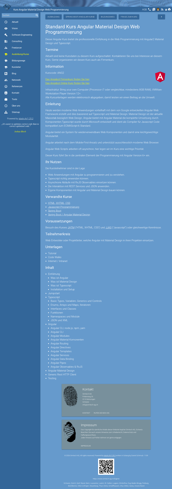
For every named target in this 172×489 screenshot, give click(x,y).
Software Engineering (18, 35)
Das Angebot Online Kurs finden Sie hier (67, 83)
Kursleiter (12, 67)
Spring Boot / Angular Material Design (69, 214)
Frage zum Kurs (129, 17)
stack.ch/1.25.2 (26, 118)
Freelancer (13, 48)
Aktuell (11, 22)
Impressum (86, 446)
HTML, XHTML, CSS (59, 203)
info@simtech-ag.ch (90, 405)
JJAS (108, 227)
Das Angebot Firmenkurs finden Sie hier (67, 79)
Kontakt (11, 93)
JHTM (71, 227)
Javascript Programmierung (63, 207)
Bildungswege (14, 60)
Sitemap (12, 112)
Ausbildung (54, 17)
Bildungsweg (108, 17)
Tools (10, 99)
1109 (146, 455)
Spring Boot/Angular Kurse (80, 17)
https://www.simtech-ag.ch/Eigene (106, 479)
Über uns (12, 106)
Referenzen (13, 86)
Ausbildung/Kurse (16, 54)
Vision (11, 28)
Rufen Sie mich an (101, 413)
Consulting (13, 41)
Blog (10, 73)
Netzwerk (12, 80)
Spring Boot (54, 210)
